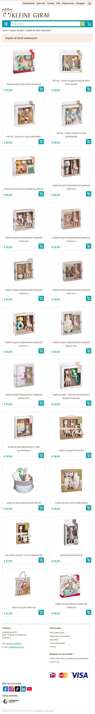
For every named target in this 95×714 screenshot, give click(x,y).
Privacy (53, 647)
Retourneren (68, 3)
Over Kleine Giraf (57, 633)
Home (5, 30)
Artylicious (50, 711)
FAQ (58, 3)
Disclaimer (54, 640)
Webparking (40, 711)
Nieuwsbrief (29, 3)
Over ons (41, 3)
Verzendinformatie (57, 643)
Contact (50, 3)
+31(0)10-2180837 (13, 643)
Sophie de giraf (16, 30)
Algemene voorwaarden (60, 636)
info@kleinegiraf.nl (16, 647)
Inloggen (80, 3)
